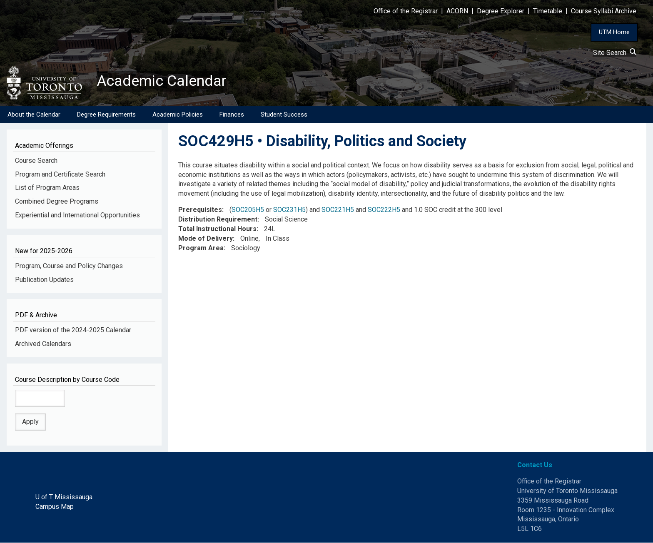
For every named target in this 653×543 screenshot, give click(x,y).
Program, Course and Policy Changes (69, 266)
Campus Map (54, 507)
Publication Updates (44, 280)
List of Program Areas (47, 188)
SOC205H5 (248, 210)
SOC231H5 (289, 210)
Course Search (36, 160)
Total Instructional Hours (217, 229)
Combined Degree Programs (56, 202)
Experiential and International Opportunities (77, 215)
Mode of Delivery (205, 238)
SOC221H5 (338, 210)
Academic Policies (177, 114)
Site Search (614, 53)
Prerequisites (200, 210)
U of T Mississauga (63, 497)
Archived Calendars (43, 344)
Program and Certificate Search (60, 174)
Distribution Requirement (217, 220)
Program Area (201, 248)
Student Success (284, 114)
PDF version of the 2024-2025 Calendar (73, 330)
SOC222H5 (384, 210)
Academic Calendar (162, 81)
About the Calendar (33, 114)
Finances (231, 114)
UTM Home (614, 32)
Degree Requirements (106, 114)
